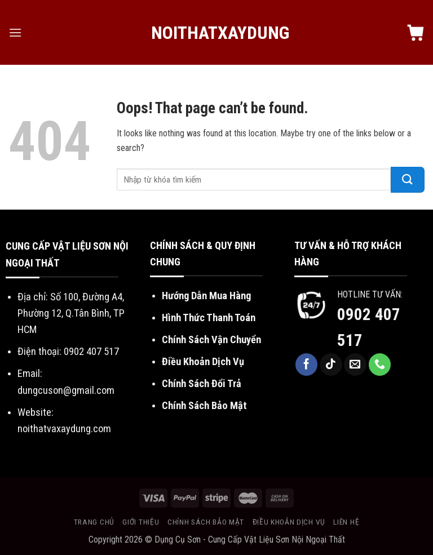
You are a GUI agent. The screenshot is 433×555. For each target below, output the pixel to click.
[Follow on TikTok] (331, 364)
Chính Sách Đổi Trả (201, 383)
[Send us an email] (355, 364)
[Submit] (408, 180)
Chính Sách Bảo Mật (204, 405)
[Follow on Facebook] (306, 364)
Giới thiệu (140, 521)
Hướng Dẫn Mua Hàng (206, 295)
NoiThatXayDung (216, 33)
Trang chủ (94, 521)
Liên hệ (346, 521)
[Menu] (15, 32)
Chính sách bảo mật (205, 521)
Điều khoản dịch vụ (289, 521)
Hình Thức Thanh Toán (208, 317)
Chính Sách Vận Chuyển (211, 339)
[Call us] (380, 364)
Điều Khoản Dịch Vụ (203, 361)
